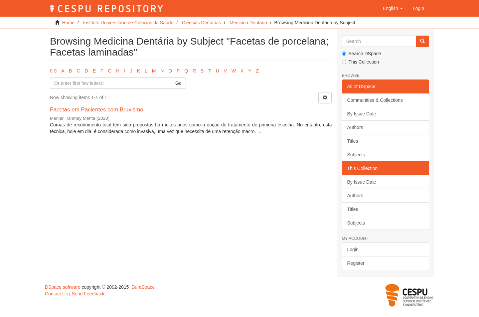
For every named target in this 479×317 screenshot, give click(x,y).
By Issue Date (361, 113)
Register (356, 263)
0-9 (53, 71)
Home (68, 22)
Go (178, 83)
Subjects (356, 154)
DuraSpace (143, 287)
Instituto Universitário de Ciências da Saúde (128, 22)
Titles (352, 141)
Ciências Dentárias (201, 22)
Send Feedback (88, 293)
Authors (355, 127)
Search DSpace (361, 53)
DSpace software (62, 287)
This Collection (360, 62)
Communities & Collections (375, 100)
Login (353, 249)
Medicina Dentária (248, 22)
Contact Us (56, 293)
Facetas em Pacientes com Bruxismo (96, 109)
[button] (393, 8)
